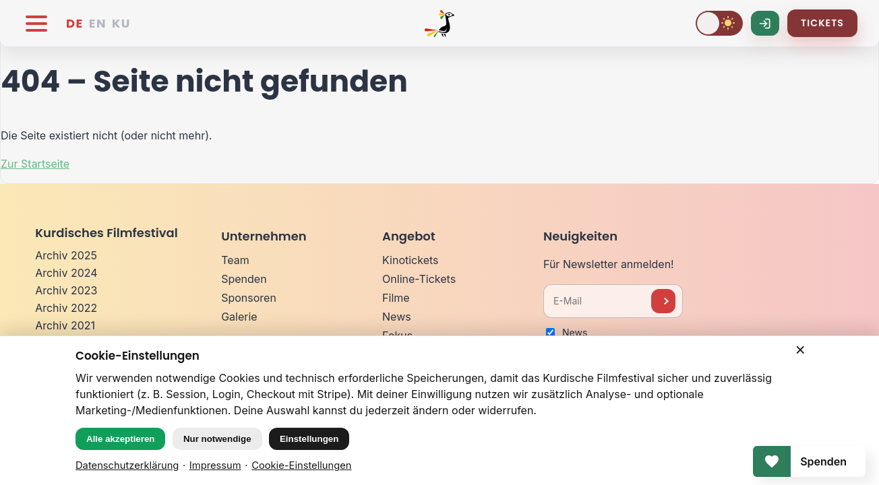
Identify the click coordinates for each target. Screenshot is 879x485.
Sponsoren (248, 297)
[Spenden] (809, 461)
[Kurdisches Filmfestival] (439, 23)
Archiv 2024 (66, 273)
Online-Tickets (419, 279)
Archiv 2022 (66, 308)
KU (121, 23)
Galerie (239, 316)
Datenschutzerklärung (127, 465)
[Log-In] (765, 23)
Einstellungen (309, 439)
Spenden (243, 279)
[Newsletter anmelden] (663, 301)
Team (235, 260)
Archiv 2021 (65, 325)
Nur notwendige (217, 439)
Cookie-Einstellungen (301, 465)
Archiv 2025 (66, 255)
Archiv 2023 (66, 290)
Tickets (822, 23)
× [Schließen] (800, 350)
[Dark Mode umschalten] (719, 23)
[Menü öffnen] (36, 23)
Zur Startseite (35, 163)
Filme (396, 297)
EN (98, 23)
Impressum (215, 465)
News (396, 316)
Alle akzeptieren (120, 439)
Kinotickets (410, 260)
